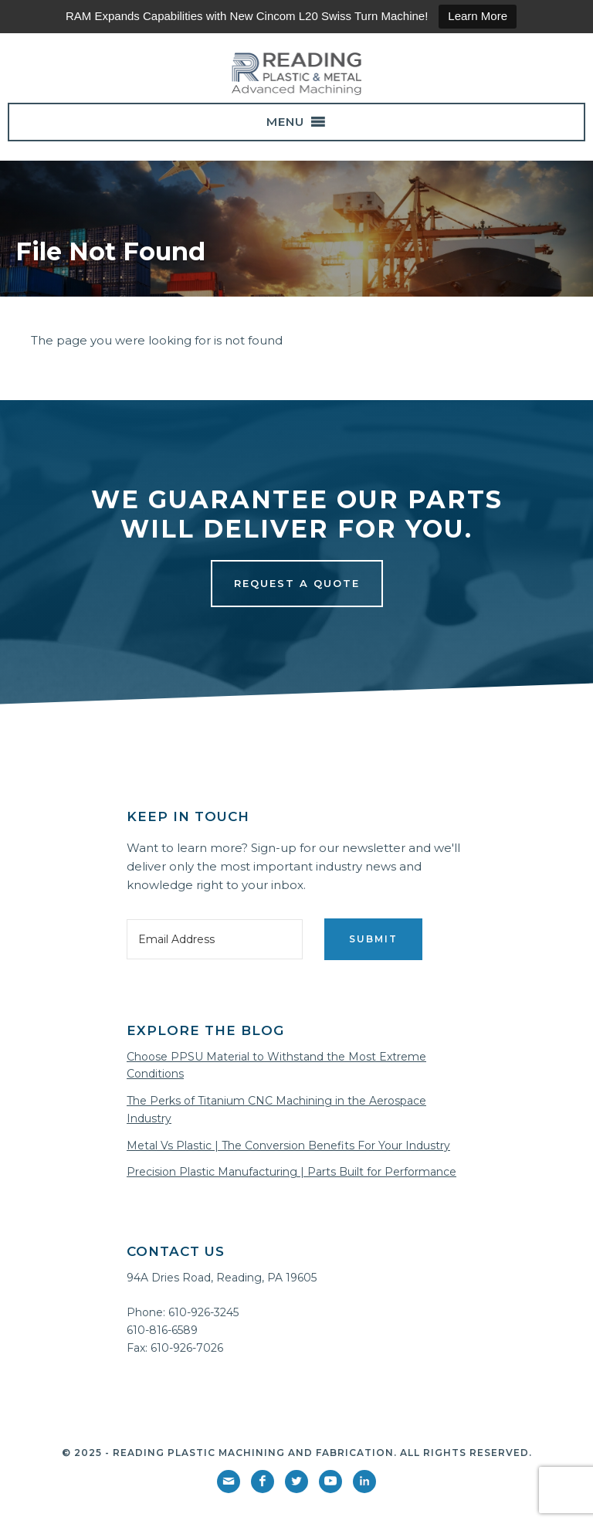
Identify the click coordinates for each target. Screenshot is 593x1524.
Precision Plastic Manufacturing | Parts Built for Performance (291, 1172)
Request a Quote (297, 583)
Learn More (477, 15)
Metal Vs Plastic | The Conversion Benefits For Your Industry (288, 1145)
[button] (285, 122)
